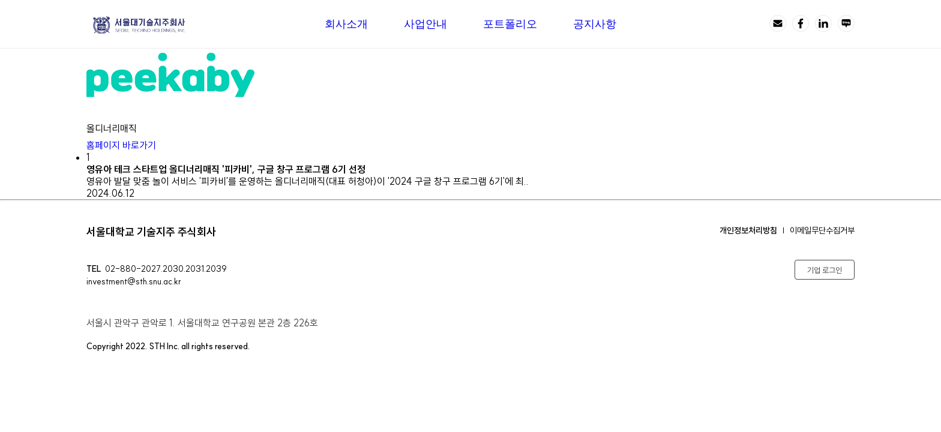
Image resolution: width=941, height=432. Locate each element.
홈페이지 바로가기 (129, 145)
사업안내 (425, 24)
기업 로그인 (824, 270)
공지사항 (594, 24)
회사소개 (346, 24)
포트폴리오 (510, 24)
